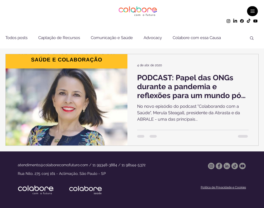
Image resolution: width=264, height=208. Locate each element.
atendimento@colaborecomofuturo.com (53, 165)
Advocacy (153, 37)
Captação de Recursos (59, 37)
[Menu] (252, 11)
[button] (251, 38)
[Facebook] (241, 21)
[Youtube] (255, 21)
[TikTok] (248, 21)
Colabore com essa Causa (197, 37)
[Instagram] (228, 21)
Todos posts (16, 37)
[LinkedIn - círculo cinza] (227, 166)
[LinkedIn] (235, 21)
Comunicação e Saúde (112, 37)
